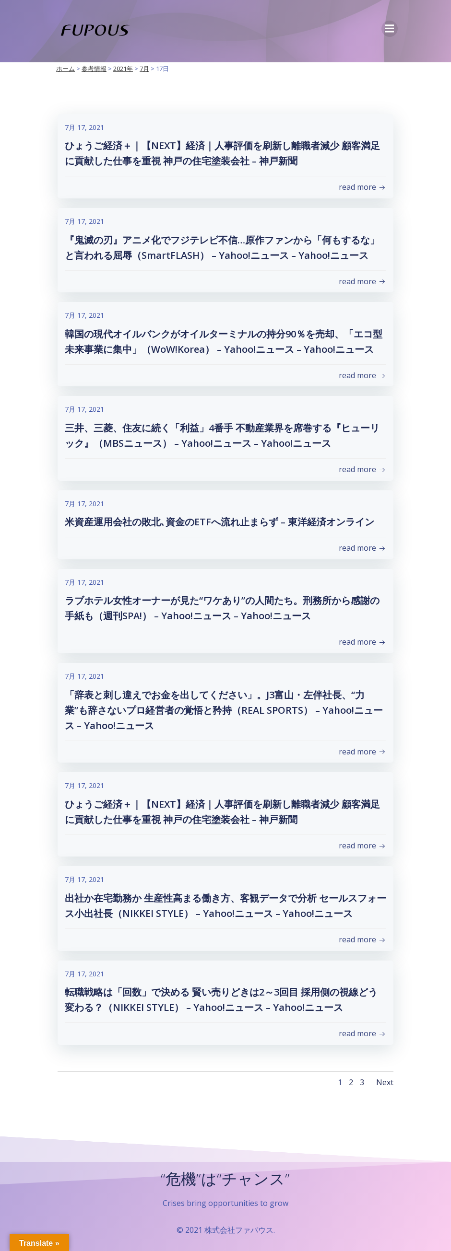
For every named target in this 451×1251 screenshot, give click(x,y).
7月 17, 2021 (84, 127)
